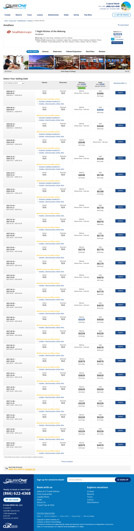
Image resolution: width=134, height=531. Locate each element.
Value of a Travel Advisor (48, 491)
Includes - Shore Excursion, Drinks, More (51, 104)
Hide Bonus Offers (120, 83)
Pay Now (88, 15)
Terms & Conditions (67, 461)
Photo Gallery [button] (33, 51)
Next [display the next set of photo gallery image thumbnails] (127, 71)
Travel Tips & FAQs (45, 505)
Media (39, 516)
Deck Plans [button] (90, 51)
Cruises (7, 15)
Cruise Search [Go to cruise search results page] (123, 25)
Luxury (40, 15)
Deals (66, 15)
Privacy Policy (76, 516)
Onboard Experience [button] (74, 51)
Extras (76, 15)
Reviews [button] (102, 51)
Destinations (53, 15)
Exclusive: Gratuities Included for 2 (49, 101)
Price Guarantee (44, 494)
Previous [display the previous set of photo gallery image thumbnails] (8, 71)
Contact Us (30, 469)
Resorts (19, 15)
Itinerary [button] (45, 51)
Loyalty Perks (43, 497)
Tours (29, 15)
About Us (41, 502)
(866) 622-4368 (17, 493)
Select (120, 93)
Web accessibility (88, 516)
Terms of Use (64, 516)
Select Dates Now (117, 42)
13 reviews (120, 39)
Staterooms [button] (57, 51)
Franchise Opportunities (46, 513)
